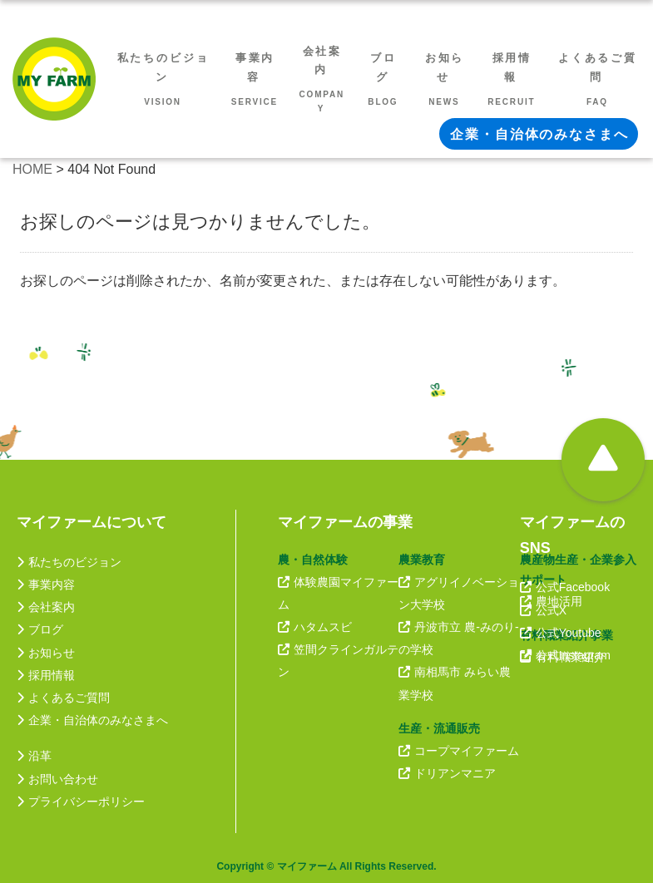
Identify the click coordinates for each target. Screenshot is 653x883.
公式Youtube (560, 632)
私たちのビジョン (69, 562)
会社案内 (46, 607)
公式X (543, 610)
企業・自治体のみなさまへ (92, 720)
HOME (32, 169)
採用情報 (46, 675)
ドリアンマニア (447, 773)
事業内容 (46, 584)
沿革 (34, 755)
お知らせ (46, 652)
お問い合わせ (57, 779)
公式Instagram (565, 655)
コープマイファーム (458, 750)
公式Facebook (565, 587)
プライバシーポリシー (81, 801)
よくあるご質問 (63, 697)
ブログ (40, 629)
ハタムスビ (315, 627)
